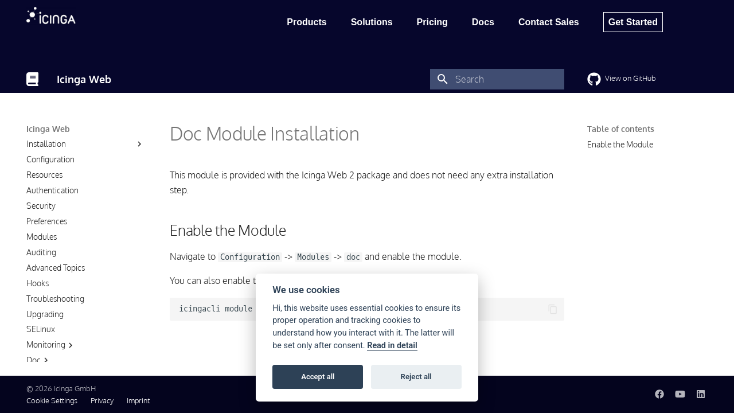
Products (306, 22)
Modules (41, 257)
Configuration (50, 180)
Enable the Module (620, 144)
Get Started (633, 22)
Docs (483, 22)
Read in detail (392, 345)
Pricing (432, 22)
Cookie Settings (51, 400)
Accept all (317, 376)
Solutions (372, 22)
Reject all (416, 376)
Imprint (138, 400)
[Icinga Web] (32, 79)
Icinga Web (48, 129)
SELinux (40, 349)
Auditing (41, 273)
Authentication (52, 211)
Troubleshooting (55, 319)
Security (41, 226)
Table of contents (620, 129)
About (37, 149)
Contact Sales (548, 22)
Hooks (37, 304)
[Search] (497, 79)
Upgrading (45, 335)
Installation (46, 164)
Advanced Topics (55, 288)
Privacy (102, 400)
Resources (44, 195)
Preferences (46, 242)
